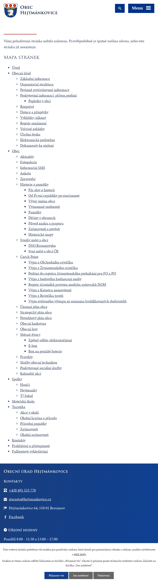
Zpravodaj (28, 178)
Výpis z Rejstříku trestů (45, 295)
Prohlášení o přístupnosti (31, 445)
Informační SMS (32, 167)
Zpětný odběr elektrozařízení (50, 340)
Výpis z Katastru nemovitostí (49, 290)
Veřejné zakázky (32, 128)
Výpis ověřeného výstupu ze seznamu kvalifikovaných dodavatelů (77, 301)
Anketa (25, 173)
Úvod (16, 67)
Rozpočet (27, 106)
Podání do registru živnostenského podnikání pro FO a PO (72, 273)
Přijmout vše (56, 575)
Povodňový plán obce (36, 317)
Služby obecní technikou (38, 362)
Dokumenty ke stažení (37, 145)
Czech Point (29, 256)
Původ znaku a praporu (46, 223)
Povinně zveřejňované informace (44, 89)
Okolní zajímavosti (34, 434)
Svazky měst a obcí (34, 239)
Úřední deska (30, 134)
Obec (16, 150)
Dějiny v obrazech (42, 217)
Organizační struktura (36, 84)
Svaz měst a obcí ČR (43, 251)
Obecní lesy (29, 328)
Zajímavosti (29, 429)
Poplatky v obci (39, 100)
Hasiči (25, 384)
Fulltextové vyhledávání (30, 451)
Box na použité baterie (45, 351)
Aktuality (27, 156)
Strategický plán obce (36, 312)
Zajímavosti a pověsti (44, 228)
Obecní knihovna (33, 323)
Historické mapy (40, 234)
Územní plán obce (33, 306)
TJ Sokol (26, 395)
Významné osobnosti (44, 206)
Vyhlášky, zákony (33, 117)
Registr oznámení (33, 123)
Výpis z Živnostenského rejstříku (53, 267)
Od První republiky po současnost (53, 195)
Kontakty (19, 440)
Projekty (26, 356)
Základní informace (35, 78)
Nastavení (103, 575)
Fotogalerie (28, 162)
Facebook (16, 517)
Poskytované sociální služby (41, 367)
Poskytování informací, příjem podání (48, 95)
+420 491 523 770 (22, 490)
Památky (34, 212)
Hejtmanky (28, 390)
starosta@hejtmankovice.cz (30, 499)
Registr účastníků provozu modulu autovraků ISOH (67, 284)
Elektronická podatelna (37, 139)
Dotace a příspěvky (34, 112)
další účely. (80, 554)
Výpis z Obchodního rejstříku (50, 262)
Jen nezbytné (80, 575)
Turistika (18, 406)
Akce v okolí (29, 412)
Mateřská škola (23, 401)
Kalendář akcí (30, 373)
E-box (32, 345)
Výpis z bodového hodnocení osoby (54, 278)
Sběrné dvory (30, 334)
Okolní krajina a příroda (38, 417)
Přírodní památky (33, 423)
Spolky (17, 379)
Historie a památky (34, 184)
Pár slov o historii (41, 189)
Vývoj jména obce (41, 201)
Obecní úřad (21, 73)
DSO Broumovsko (42, 245)
